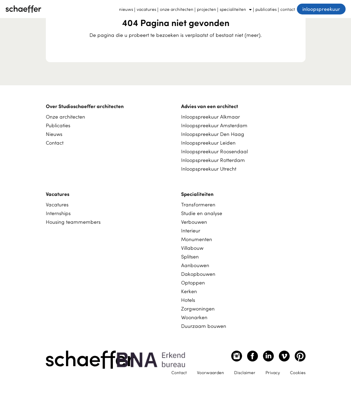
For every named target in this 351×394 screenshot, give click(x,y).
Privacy (273, 372)
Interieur (190, 230)
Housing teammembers (73, 221)
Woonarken (194, 317)
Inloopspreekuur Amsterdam (214, 125)
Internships (58, 213)
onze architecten (176, 9)
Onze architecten (65, 116)
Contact (54, 142)
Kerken (189, 291)
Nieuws (54, 133)
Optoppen (193, 282)
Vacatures (57, 204)
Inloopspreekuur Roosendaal (214, 151)
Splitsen (190, 256)
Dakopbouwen (198, 273)
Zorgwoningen (198, 308)
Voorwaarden (210, 372)
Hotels (188, 299)
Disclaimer (244, 372)
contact (287, 9)
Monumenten (196, 239)
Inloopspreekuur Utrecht (208, 168)
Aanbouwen (195, 265)
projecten (206, 9)
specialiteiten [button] (236, 9)
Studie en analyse (201, 213)
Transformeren (198, 204)
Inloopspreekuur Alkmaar (210, 116)
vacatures (146, 9)
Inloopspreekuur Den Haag (212, 133)
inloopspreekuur (321, 8)
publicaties (266, 9)
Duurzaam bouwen (203, 325)
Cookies (298, 372)
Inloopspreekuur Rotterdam (213, 160)
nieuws (126, 9)
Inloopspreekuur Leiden (208, 142)
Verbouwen (194, 221)
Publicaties (58, 125)
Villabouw (192, 247)
